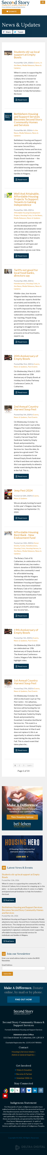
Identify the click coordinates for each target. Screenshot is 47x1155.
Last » (30, 765)
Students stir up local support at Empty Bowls (27, 54)
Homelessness (19, 283)
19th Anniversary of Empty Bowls (26, 631)
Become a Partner (24, 1074)
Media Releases (28, 65)
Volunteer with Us (24, 1078)
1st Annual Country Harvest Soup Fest (26, 682)
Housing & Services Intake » (23, 1051)
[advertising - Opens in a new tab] (22, 848)
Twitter (17, 1090)
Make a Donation (24, 1070)
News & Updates (33, 218)
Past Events (32, 367)
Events (37, 63)
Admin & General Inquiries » (23, 1054)
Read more (22, 99)
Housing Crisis (26, 215)
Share (7, 31)
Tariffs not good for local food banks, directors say (26, 272)
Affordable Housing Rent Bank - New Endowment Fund (26, 534)
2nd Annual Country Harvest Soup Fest (26, 408)
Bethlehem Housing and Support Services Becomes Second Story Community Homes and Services (28, 119)
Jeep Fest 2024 (23, 490)
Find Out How (23, 999)
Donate (13, 11)
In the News (37, 215)
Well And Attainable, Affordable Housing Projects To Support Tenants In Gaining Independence (26, 199)
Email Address (7, 965)
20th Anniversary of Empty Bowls (26, 357)
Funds (22, 546)
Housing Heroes (32, 548)
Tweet (18, 31)
